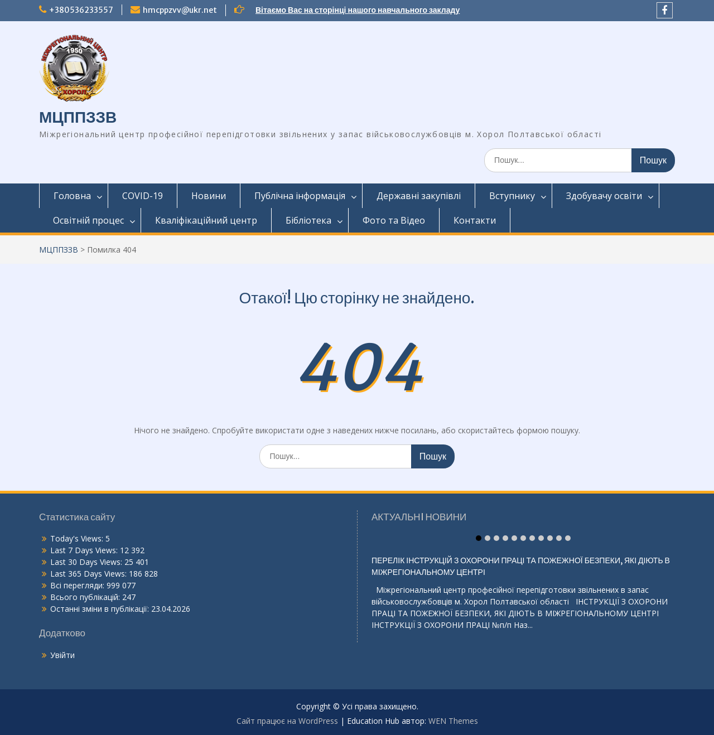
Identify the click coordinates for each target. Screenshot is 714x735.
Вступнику (512, 196)
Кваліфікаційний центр (206, 220)
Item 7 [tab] (532, 538)
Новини (208, 196)
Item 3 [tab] (496, 538)
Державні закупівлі (419, 196)
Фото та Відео (394, 220)
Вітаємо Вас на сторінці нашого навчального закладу (357, 10)
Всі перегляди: (78, 585)
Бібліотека (308, 220)
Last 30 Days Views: (87, 562)
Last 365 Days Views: (89, 573)
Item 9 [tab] (550, 538)
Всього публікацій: (86, 597)
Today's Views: (77, 538)
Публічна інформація (299, 196)
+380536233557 (81, 10)
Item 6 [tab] (523, 538)
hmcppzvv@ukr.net (180, 10)
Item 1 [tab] (478, 538)
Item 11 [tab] (568, 538)
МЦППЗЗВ (78, 117)
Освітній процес (88, 220)
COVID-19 (142, 196)
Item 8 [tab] (541, 538)
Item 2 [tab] (487, 538)
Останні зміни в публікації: (100, 608)
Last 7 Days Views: (85, 550)
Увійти (62, 655)
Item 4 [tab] (505, 538)
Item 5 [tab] (514, 538)
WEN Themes (453, 720)
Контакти (475, 220)
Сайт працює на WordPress (287, 720)
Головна (72, 196)
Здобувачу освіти (604, 196)
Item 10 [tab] (559, 538)
